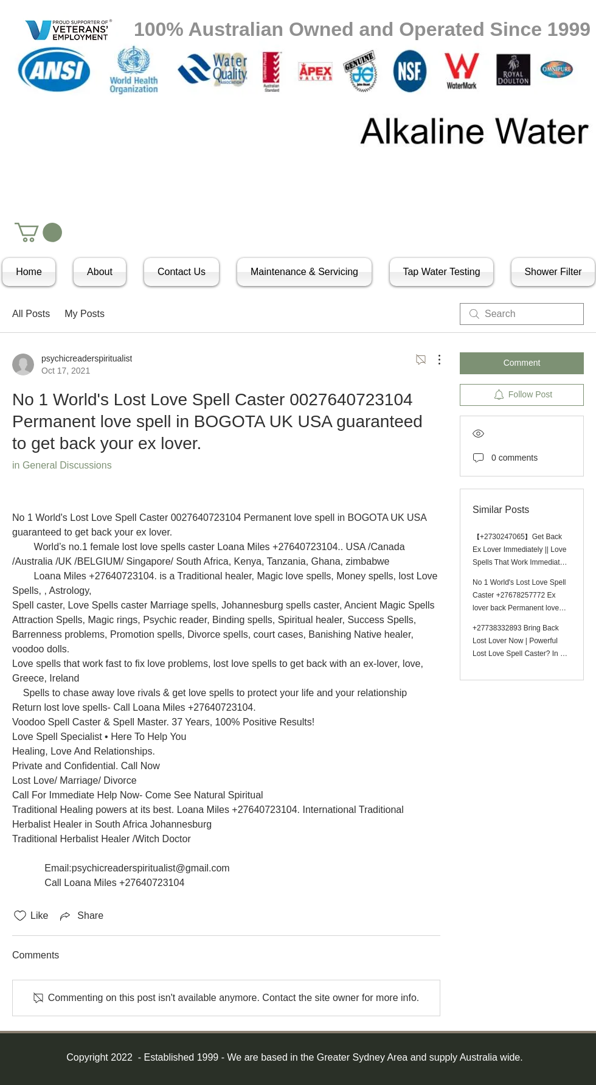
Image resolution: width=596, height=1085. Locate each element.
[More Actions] (433, 359)
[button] (38, 232)
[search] (522, 314)
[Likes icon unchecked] (20, 916)
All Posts (31, 314)
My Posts (84, 314)
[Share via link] (80, 916)
